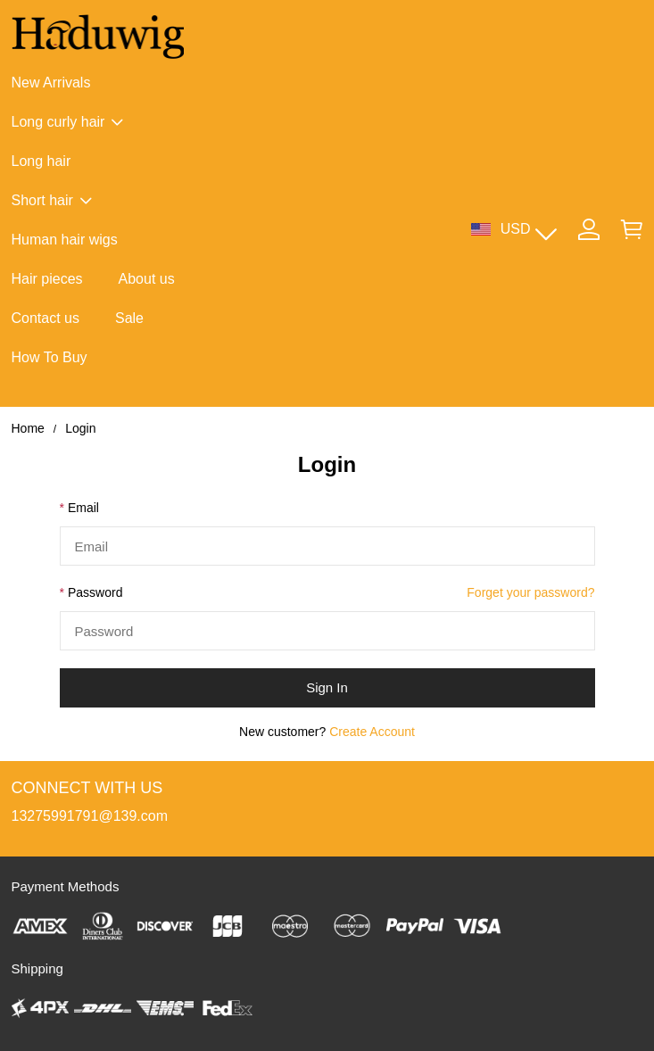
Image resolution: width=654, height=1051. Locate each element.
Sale (129, 318)
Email (83, 508)
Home (28, 428)
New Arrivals (51, 82)
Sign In (327, 687)
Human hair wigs (65, 239)
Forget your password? (530, 592)
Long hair (41, 161)
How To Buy (49, 357)
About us (147, 278)
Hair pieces (47, 278)
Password (95, 592)
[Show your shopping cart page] (631, 229)
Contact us (45, 318)
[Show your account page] (589, 229)
